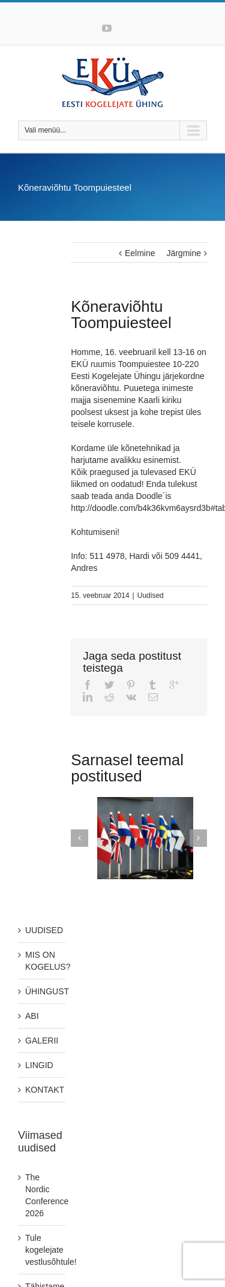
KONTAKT (44, 1089)
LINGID (39, 1065)
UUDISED (44, 930)
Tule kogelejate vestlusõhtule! (51, 1250)
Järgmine (183, 253)
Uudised (150, 595)
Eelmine (140, 253)
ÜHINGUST (47, 991)
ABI (32, 1016)
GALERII (41, 1040)
